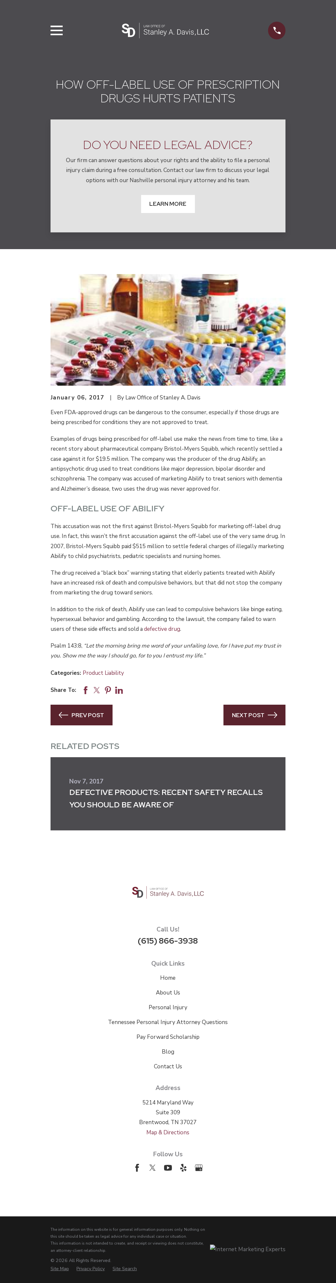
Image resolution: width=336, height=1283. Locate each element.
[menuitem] (60, 1269)
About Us (168, 992)
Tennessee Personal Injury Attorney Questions (168, 1022)
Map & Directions (167, 1132)
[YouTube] (168, 1168)
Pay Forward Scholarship (168, 1037)
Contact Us (168, 1066)
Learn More (167, 203)
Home (168, 978)
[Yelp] (183, 1168)
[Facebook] (137, 1168)
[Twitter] (153, 1168)
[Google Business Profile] (199, 1168)
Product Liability (103, 673)
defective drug (162, 629)
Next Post (254, 715)
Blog (168, 1052)
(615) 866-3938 (168, 940)
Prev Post (81, 715)
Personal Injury (168, 1007)
